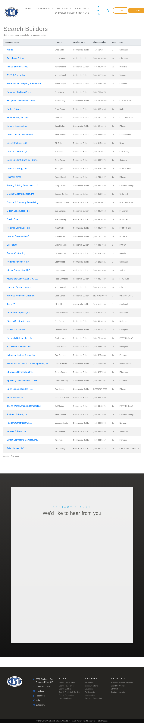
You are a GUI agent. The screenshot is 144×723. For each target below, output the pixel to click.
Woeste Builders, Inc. (17, 431)
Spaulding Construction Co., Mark (23, 380)
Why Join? (64, 8)
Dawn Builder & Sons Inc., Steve (22, 160)
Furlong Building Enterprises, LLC (23, 185)
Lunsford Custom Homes (18, 287)
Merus (10, 50)
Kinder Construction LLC (18, 270)
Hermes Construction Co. (19, 236)
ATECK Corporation (16, 75)
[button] (121, 10)
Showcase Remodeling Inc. (20, 372)
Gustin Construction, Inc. (18, 211)
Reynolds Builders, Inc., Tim (20, 338)
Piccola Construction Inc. (18, 321)
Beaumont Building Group (19, 92)
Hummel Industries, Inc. (18, 262)
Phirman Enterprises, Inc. (19, 312)
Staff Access (103, 721)
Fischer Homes (14, 177)
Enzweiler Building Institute (72, 13)
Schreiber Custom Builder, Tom (21, 355)
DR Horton (12, 245)
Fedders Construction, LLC (19, 423)
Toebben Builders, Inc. (17, 414)
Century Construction (17, 126)
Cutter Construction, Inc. (18, 151)
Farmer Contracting (16, 253)
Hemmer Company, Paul (18, 228)
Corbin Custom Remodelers (20, 134)
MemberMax (91, 721)
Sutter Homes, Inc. (15, 397)
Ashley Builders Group (17, 67)
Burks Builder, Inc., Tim (18, 117)
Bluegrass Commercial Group (21, 100)
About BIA (82, 8)
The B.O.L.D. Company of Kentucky (24, 83)
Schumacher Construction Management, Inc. (28, 363)
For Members (44, 8)
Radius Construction (16, 329)
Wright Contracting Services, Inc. (22, 440)
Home (28, 8)
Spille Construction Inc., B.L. (20, 389)
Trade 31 (11, 304)
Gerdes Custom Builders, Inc (20, 194)
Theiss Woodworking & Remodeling (24, 406)
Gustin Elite (12, 219)
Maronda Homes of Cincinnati (21, 296)
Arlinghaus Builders (16, 58)
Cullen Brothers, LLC (17, 143)
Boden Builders (14, 109)
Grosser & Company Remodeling (22, 202)
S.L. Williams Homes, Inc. (19, 346)
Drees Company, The (17, 168)
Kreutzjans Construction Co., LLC (22, 279)
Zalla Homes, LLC (15, 448)
